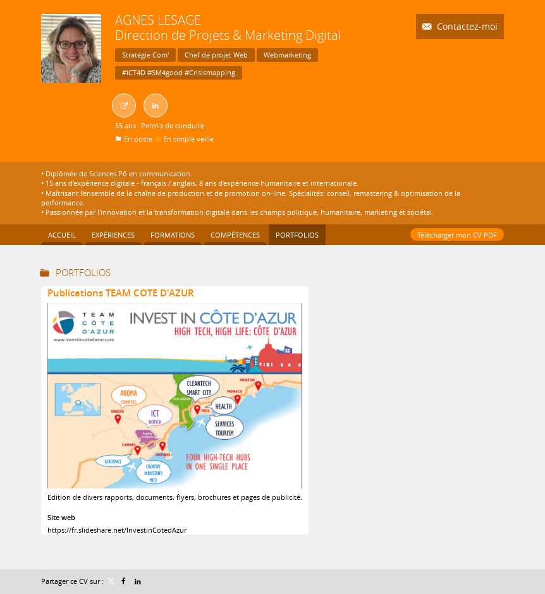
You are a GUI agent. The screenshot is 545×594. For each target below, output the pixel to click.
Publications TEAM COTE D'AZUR (120, 293)
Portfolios (83, 272)
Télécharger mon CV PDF (457, 234)
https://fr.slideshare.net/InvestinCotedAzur (117, 530)
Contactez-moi (466, 26)
